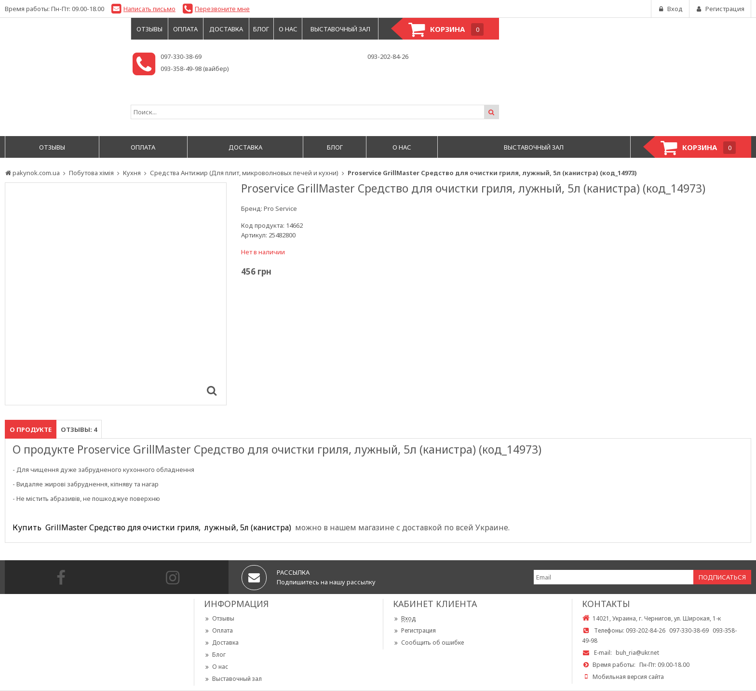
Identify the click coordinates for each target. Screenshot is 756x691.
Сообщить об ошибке (428, 642)
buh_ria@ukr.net (637, 653)
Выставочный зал (233, 679)
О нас (216, 667)
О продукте (31, 429)
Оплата (218, 630)
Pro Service (280, 208)
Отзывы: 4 (79, 429)
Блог (215, 654)
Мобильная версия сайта (628, 677)
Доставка (221, 642)
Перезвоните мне (222, 8)
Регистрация (414, 630)
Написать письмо (149, 8)
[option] (115, 294)
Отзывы (219, 618)
